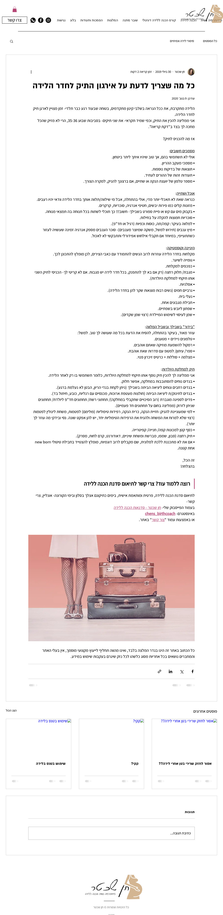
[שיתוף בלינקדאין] (170, 671)
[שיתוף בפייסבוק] (192, 671)
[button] (14, 9)
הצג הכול (11, 710)
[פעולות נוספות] (31, 72)
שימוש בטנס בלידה (51, 763)
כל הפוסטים (210, 41)
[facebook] (40, 20)
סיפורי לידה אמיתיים (182, 41)
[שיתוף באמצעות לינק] (159, 671)
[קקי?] (111, 737)
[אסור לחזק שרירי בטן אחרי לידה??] (184, 737)
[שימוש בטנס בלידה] (38, 737)
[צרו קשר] (14, 20)
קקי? (134, 763)
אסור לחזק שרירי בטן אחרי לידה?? (185, 763)
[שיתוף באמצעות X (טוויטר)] (181, 671)
